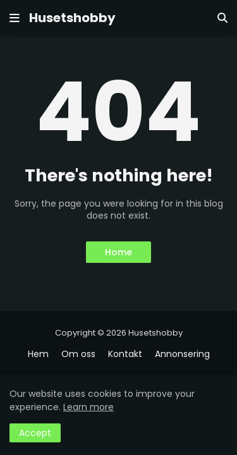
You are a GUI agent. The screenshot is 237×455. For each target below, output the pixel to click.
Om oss (78, 354)
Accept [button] (35, 433)
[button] (14, 18)
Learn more (88, 407)
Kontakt (125, 354)
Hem (38, 354)
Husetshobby (72, 18)
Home (118, 252)
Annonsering (182, 354)
